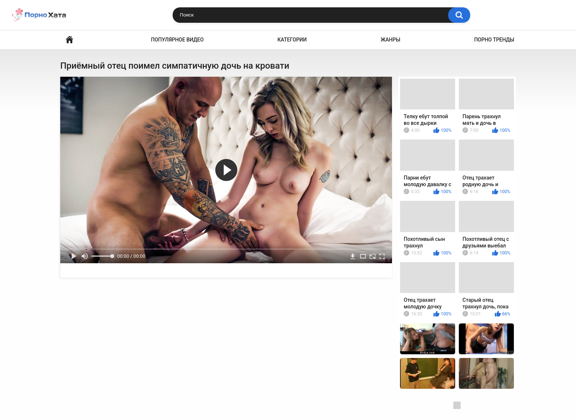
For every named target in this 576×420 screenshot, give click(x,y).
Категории (292, 40)
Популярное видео (177, 40)
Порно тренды (494, 40)
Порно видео (69, 39)
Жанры (390, 40)
